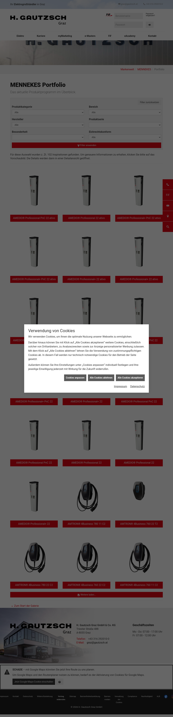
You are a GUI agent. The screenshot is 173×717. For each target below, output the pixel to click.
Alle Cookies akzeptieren (130, 377)
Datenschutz (137, 386)
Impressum (120, 386)
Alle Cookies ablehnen (101, 377)
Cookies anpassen (75, 377)
